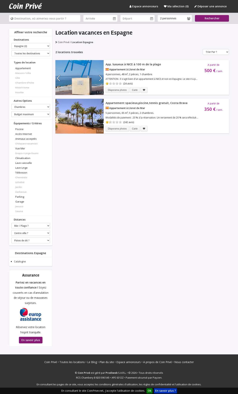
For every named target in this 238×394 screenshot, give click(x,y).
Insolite (19, 92)
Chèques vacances (26, 143)
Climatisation (22, 158)
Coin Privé (50, 362)
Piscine (19, 129)
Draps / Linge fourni (26, 153)
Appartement (23, 68)
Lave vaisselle (23, 163)
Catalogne (20, 261)
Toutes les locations (72, 362)
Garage (19, 201)
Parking (19, 196)
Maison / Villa (23, 73)
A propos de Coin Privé (157, 362)
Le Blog (92, 362)
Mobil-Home (22, 87)
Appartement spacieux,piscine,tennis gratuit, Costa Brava (146, 103)
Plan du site (106, 362)
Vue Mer (20, 148)
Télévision (21, 172)
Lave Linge (21, 167)
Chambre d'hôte (24, 82)
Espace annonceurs (144, 6)
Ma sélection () (176, 6)
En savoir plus (30, 340)
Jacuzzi (19, 206)
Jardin (18, 187)
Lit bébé (20, 182)
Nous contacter (184, 362)
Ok (149, 390)
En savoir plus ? (165, 390)
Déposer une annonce (210, 6)
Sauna (19, 211)
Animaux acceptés (26, 138)
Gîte (17, 78)
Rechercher (212, 18)
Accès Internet (23, 134)
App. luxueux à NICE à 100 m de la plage (133, 64)
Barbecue (21, 192)
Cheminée (21, 177)
